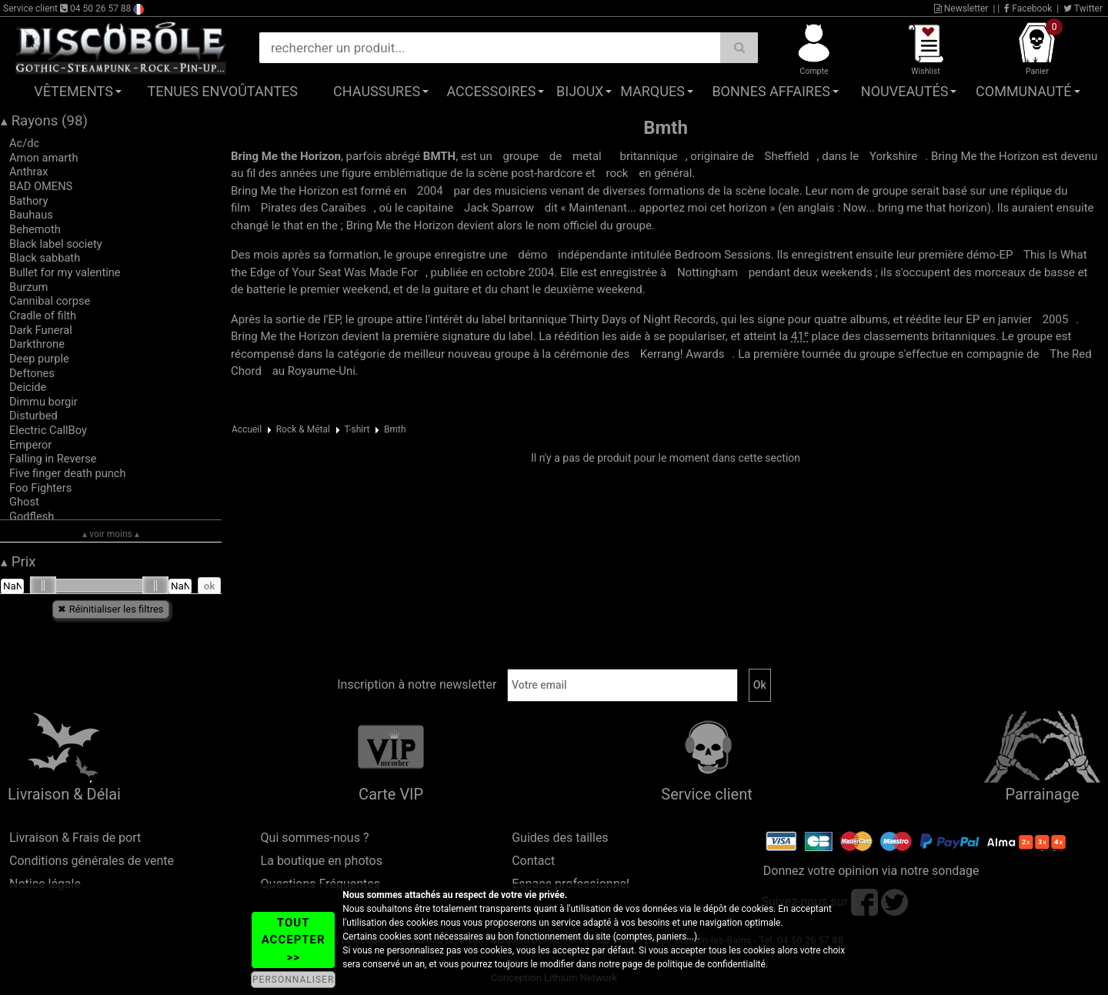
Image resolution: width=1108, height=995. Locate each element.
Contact (533, 860)
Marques (652, 91)
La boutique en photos (321, 860)
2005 (1056, 319)
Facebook (1028, 8)
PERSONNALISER (293, 979)
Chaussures (376, 91)
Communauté (1023, 91)
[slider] (43, 585)
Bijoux (579, 91)
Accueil (247, 429)
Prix (18, 561)
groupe (521, 156)
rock (617, 173)
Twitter (1083, 8)
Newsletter (961, 8)
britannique (648, 156)
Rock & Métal (303, 429)
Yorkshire (893, 156)
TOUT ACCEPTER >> (293, 940)
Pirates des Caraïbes (313, 208)
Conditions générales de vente (91, 860)
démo (532, 255)
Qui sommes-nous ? (315, 837)
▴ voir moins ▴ (110, 534)
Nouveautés (905, 91)
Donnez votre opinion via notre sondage (871, 870)
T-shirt (356, 429)
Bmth (395, 429)
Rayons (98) (44, 120)
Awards (682, 354)
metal (587, 156)
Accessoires (491, 91)
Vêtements (73, 91)
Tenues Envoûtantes (223, 91)
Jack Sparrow (499, 208)
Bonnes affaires (770, 91)
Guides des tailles (560, 837)
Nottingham (707, 272)
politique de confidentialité (711, 964)
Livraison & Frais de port (75, 837)
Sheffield (787, 156)
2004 (430, 191)
